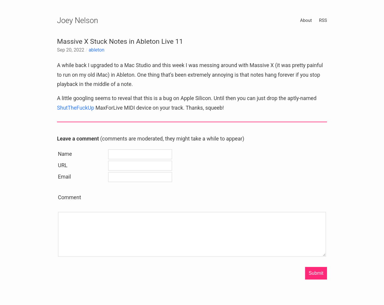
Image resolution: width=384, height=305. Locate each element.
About (306, 20)
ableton (96, 50)
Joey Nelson (77, 20)
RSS (323, 20)
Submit (316, 273)
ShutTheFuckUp (75, 108)
